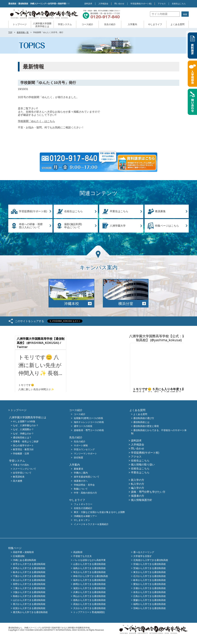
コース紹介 (87, 24)
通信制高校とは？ (22, 437)
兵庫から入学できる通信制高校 (89, 592)
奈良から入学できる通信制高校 (149, 592)
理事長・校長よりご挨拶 (25, 441)
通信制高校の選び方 (143, 418)
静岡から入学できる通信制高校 (89, 584)
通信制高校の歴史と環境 (146, 426)
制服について (81, 488)
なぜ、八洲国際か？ (23, 429)
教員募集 (160, 211)
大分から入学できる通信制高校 (89, 608)
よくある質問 (177, 24)
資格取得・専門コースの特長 (89, 430)
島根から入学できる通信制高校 (29, 596)
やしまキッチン (82, 520)
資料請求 (88, 3)
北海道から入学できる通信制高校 (150, 560)
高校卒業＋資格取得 (23, 552)
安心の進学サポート (23, 445)
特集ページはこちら (167, 225)
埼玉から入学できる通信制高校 (89, 572)
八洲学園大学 (118, 225)
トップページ (20, 24)
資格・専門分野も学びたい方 (148, 491)
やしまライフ (155, 24)
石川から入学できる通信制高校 (149, 576)
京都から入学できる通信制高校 (149, 588)
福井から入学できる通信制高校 (89, 580)
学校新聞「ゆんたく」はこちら (36, 121)
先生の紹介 (110, 24)
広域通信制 (19, 556)
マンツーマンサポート (85, 453)
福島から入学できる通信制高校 (89, 568)
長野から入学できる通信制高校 (29, 584)
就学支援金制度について (86, 477)
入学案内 (132, 24)
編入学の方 (137, 487)
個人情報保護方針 (141, 500)
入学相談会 (103, 3)
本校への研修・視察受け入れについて (31, 226)
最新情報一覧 (23, 32)
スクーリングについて (24, 468)
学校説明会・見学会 (84, 484)
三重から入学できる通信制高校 (29, 588)
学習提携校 (141, 3)
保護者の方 (137, 495)
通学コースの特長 (83, 426)
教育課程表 (19, 477)
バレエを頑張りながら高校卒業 (89, 560)
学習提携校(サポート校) (33, 211)
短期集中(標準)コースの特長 (88, 418)
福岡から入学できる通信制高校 (149, 604)
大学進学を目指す (142, 556)
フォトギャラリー (83, 504)
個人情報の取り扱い (143, 464)
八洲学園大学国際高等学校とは (42, 25)
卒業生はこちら (119, 211)
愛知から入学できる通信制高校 (149, 584)
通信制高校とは (141, 422)
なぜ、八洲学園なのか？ (25, 425)
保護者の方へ (81, 481)
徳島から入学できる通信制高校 (89, 600)
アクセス (162, 3)
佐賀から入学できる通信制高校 (29, 608)
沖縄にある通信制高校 (24, 560)
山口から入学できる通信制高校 (29, 600)
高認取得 (77, 552)
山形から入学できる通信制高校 (89, 564)
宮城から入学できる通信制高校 (149, 564)
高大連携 (17, 481)
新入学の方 (137, 480)
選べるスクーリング (143, 552)
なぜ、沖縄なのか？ (23, 433)
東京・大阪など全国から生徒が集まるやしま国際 (99, 512)
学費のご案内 (81, 473)
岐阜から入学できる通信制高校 (149, 580)
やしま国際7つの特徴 (24, 421)
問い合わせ (119, 3)
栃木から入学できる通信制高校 (29, 572)
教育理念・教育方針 (23, 449)
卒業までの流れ (21, 464)
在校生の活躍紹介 (83, 508)
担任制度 (78, 457)
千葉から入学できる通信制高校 (29, 576)
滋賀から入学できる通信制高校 (89, 588)
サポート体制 (81, 445)
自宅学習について (22, 473)
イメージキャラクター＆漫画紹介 (91, 524)
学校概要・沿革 (21, 453)
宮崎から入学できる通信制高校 (149, 608)
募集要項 (78, 468)
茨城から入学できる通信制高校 (149, 568)
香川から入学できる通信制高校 (29, 604)
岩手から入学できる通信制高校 (29, 564)
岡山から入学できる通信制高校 (89, 596)
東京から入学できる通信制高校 (149, 572)
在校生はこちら (179, 3)
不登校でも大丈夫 (82, 556)
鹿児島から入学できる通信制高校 (30, 612)
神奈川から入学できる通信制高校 (90, 576)
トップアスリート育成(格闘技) (89, 612)
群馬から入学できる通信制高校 (29, 568)
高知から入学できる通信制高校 (89, 604)
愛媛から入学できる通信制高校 (149, 600)
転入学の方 (137, 483)
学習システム (65, 24)
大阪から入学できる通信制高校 (29, 592)
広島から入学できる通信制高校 (149, 596)
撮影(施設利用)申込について (73, 226)
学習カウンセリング (84, 449)
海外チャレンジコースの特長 (89, 422)
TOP (10, 32)
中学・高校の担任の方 (85, 493)
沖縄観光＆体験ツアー (85, 516)
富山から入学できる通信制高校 (29, 580)
